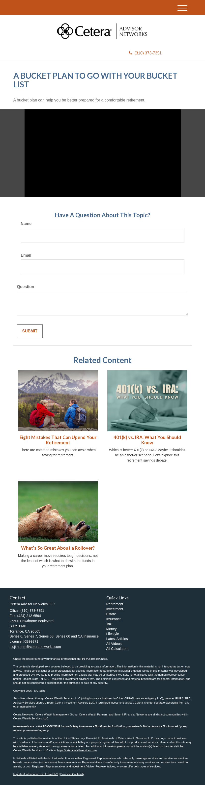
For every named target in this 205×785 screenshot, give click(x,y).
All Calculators (117, 649)
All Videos (114, 644)
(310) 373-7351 (145, 53)
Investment (114, 609)
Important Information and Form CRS (35, 774)
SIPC (187, 698)
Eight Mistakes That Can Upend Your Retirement (58, 440)
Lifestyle (112, 634)
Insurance (113, 619)
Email (26, 255)
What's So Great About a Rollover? (58, 548)
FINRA (179, 698)
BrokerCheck (99, 658)
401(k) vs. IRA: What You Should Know (147, 440)
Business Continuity (72, 774)
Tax (109, 624)
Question (25, 287)
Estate (111, 614)
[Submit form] (30, 331)
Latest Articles (117, 639)
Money (111, 629)
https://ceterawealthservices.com (77, 750)
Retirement (114, 604)
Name (26, 223)
